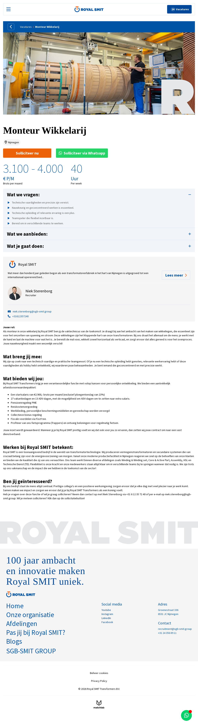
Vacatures (26, 27)
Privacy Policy (99, 681)
